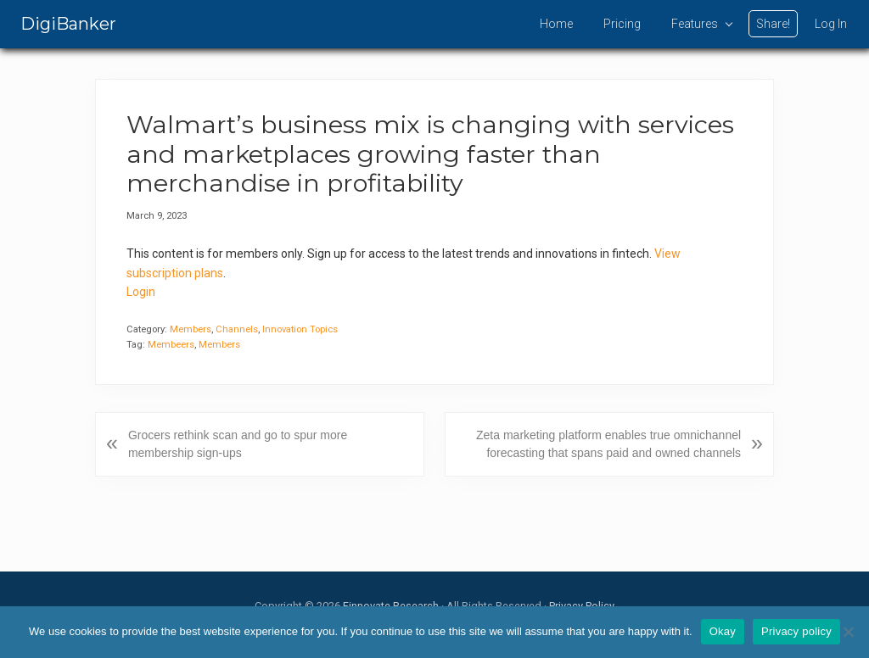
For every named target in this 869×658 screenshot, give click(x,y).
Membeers (171, 344)
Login (140, 291)
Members (190, 329)
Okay (722, 631)
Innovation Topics (300, 329)
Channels (237, 329)
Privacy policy (796, 631)
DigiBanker (68, 24)
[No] (847, 631)
